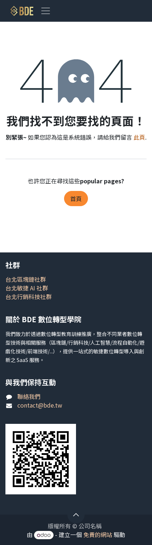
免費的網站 (97, 534)
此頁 (139, 137)
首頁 (76, 198)
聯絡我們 (29, 396)
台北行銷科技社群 (28, 296)
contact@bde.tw (39, 405)
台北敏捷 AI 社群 (26, 288)
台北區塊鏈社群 (25, 279)
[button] (76, 514)
